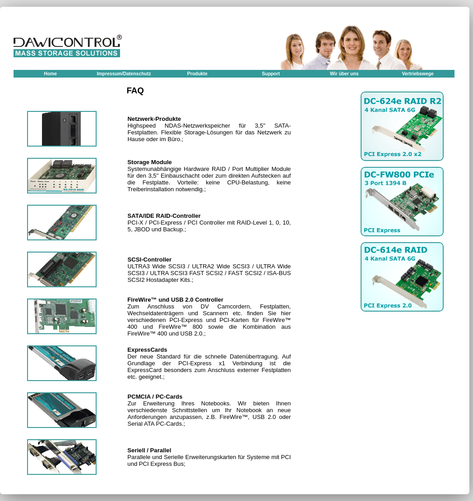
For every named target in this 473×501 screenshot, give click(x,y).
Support (271, 73)
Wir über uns (344, 73)
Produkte (197, 73)
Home (50, 73)
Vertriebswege (417, 73)
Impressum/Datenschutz (124, 73)
